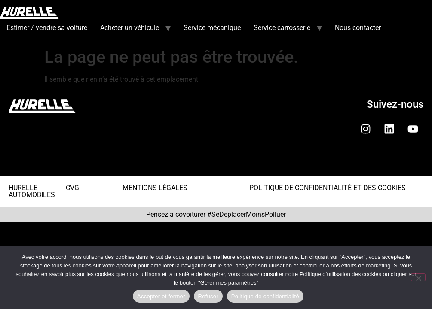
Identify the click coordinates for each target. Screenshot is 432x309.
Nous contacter (358, 28)
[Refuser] (418, 277)
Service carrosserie (282, 28)
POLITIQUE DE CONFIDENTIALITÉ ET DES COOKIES (327, 188)
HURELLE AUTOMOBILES (32, 191)
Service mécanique (212, 28)
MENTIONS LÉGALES (155, 188)
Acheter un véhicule (129, 28)
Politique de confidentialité (265, 296)
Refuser (208, 296)
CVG (72, 188)
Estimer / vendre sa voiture (46, 28)
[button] (215, 161)
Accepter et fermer (161, 296)
